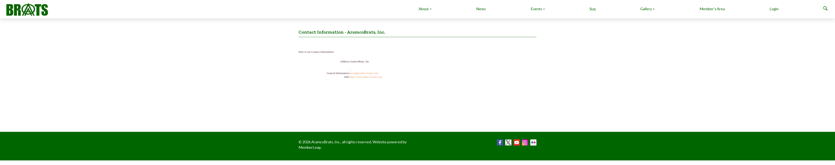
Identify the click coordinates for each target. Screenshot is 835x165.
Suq (593, 9)
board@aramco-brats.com (364, 73)
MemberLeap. (310, 147)
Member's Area (712, 9)
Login (774, 9)
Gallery (647, 9)
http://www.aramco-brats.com (366, 76)
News (481, 9)
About (425, 9)
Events (538, 9)
